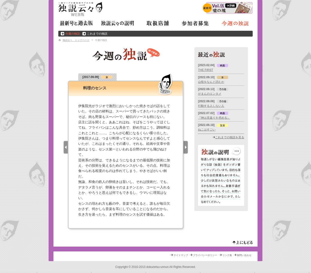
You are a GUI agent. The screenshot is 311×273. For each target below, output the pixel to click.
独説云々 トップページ (76, 40)
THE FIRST (205, 70)
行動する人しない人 (211, 106)
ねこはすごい (207, 129)
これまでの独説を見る (229, 137)
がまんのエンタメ (209, 93)
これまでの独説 (97, 33)
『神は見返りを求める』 (214, 117)
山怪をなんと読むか (211, 82)
